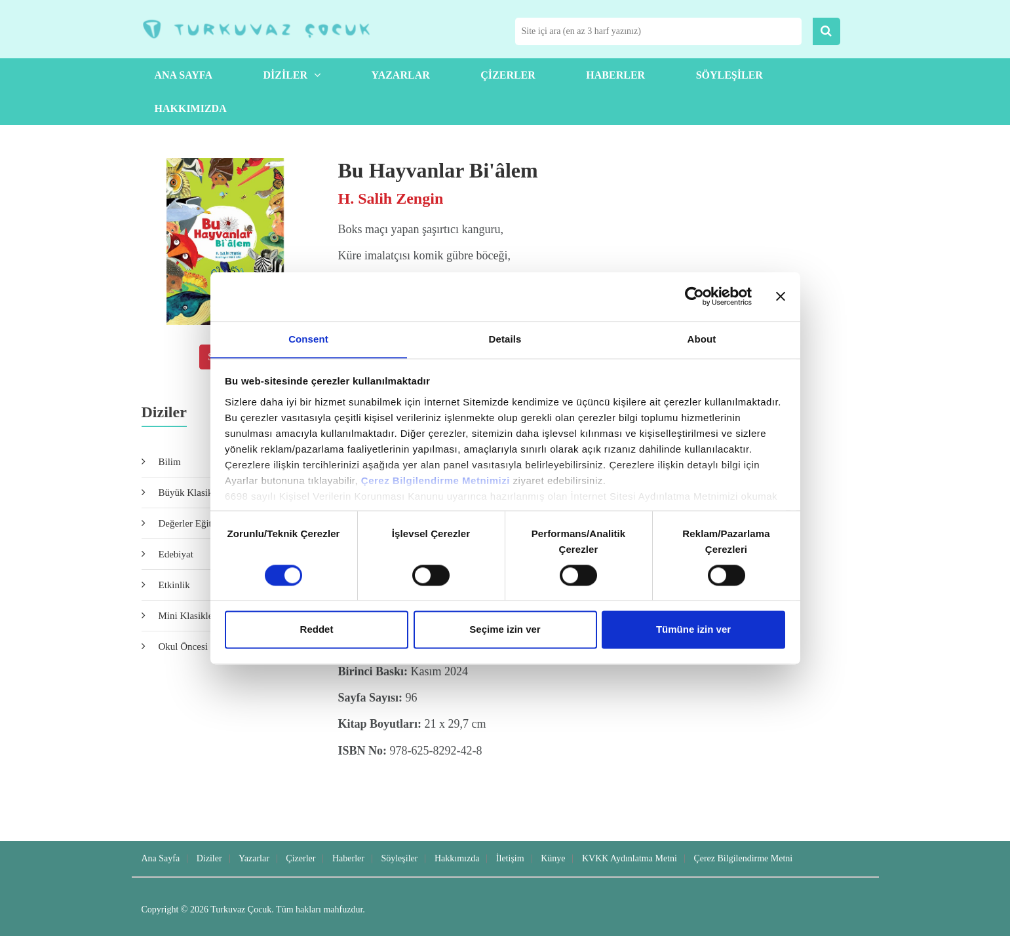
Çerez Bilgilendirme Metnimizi (435, 480)
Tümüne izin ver (693, 629)
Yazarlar (401, 75)
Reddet (317, 629)
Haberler (615, 75)
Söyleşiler (729, 75)
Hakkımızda (191, 108)
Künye (553, 858)
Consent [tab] (308, 338)
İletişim (510, 858)
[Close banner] (780, 296)
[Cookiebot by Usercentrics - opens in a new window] (694, 296)
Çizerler (507, 75)
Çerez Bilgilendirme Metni (742, 858)
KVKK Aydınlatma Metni (629, 858)
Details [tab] (505, 338)
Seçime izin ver (504, 629)
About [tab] (702, 338)
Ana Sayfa (183, 75)
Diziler (291, 75)
